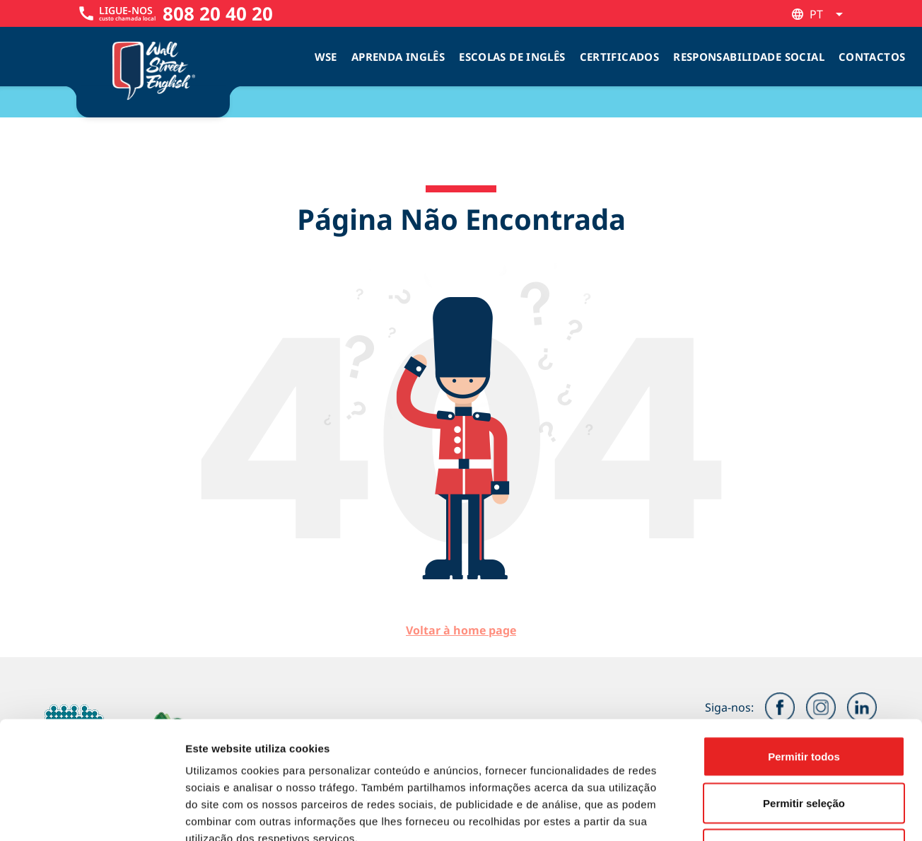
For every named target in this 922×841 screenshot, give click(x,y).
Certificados (620, 57)
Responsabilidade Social (748, 57)
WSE (326, 57)
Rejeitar (803, 748)
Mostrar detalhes (776, 813)
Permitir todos (804, 655)
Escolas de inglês (512, 57)
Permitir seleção (804, 702)
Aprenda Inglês (398, 57)
